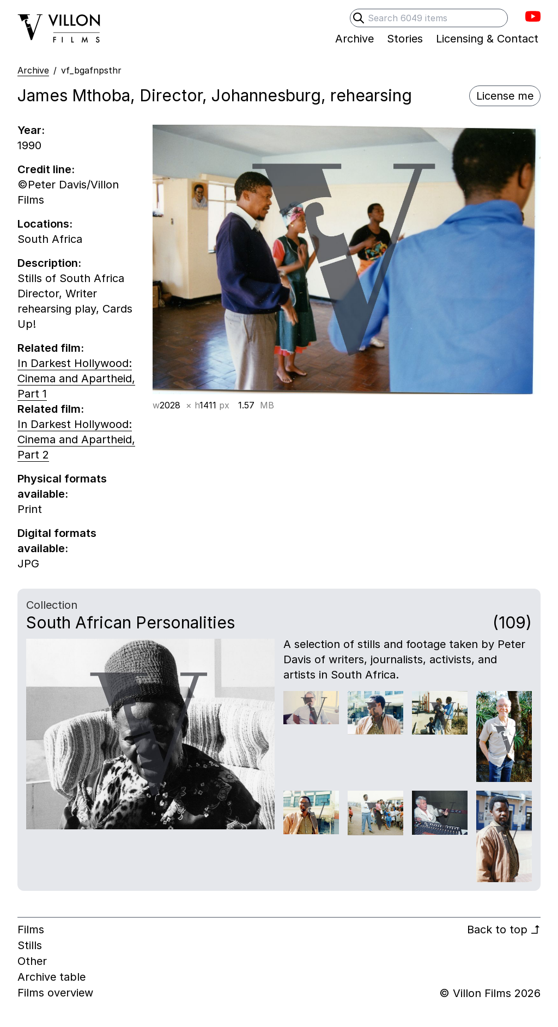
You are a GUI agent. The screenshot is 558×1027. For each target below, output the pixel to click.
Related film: (50, 347)
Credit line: (46, 169)
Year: (31, 130)
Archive (33, 70)
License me (504, 95)
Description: (49, 263)
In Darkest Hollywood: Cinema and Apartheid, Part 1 (76, 378)
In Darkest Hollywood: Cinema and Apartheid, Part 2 (76, 439)
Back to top (504, 929)
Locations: (44, 223)
